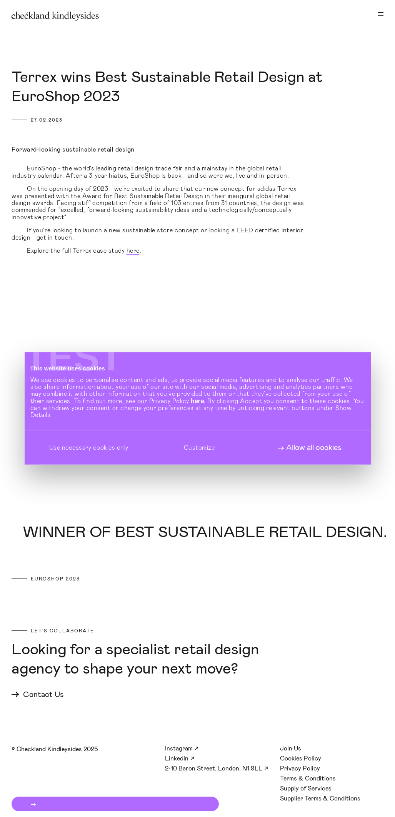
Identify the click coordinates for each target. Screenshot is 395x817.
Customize (199, 447)
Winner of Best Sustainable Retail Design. (205, 532)
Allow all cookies (313, 447)
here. (198, 400)
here (133, 250)
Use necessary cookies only (88, 447)
